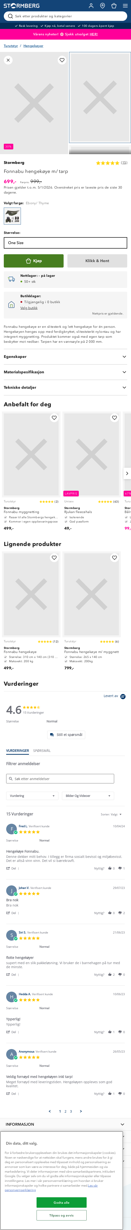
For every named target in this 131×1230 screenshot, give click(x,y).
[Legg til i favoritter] (62, 60)
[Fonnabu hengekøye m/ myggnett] (91, 613)
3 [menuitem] (71, 1111)
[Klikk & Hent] (97, 261)
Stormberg (14, 162)
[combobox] (32, 796)
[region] (61, 1180)
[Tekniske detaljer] (65, 387)
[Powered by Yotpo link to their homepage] (115, 697)
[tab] (66, 735)
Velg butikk (28, 308)
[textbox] (124, 816)
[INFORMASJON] (65, 1124)
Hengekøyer (33, 46)
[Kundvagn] (114, 5)
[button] (13, 868)
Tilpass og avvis (61, 1215)
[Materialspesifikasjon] (65, 372)
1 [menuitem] (60, 1111)
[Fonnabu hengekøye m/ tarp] (12, 216)
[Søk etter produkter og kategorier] (66, 16)
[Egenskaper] (65, 357)
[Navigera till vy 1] (100, 97)
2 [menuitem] (65, 1111)
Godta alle (62, 1202)
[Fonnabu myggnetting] (31, 473)
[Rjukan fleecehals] (91, 473)
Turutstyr (11, 46)
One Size (15, 242)
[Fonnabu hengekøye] (31, 613)
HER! (94, 34)
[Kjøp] (34, 261)
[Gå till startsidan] (21, 6)
